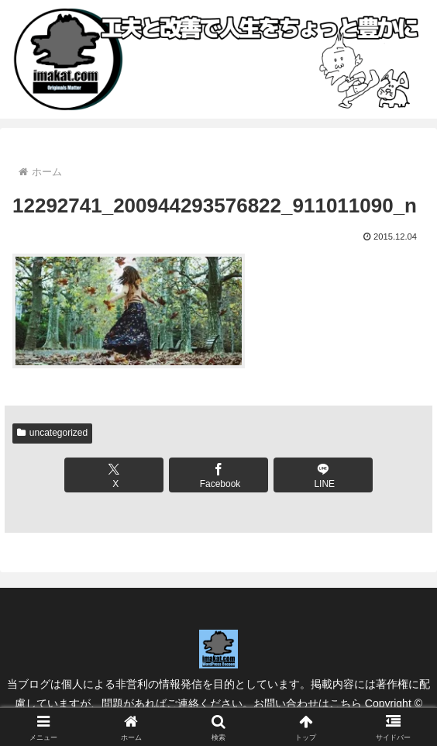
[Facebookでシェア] (218, 475)
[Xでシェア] (113, 475)
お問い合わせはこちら (307, 703)
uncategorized (52, 432)
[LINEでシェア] (323, 475)
